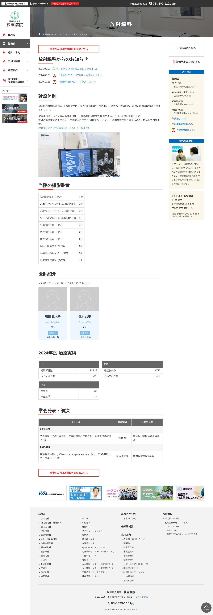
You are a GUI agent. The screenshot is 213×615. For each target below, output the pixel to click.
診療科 (75, 34)
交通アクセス (141, 597)
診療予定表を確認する (188, 62)
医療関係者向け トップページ (56, 34)
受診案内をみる (187, 48)
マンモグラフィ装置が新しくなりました (77, 69)
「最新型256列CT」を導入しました (77, 81)
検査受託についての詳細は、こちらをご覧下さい (64, 128)
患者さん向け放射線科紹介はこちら (69, 49)
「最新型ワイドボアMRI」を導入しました (80, 75)
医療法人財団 (121, 592)
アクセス (6, 90)
